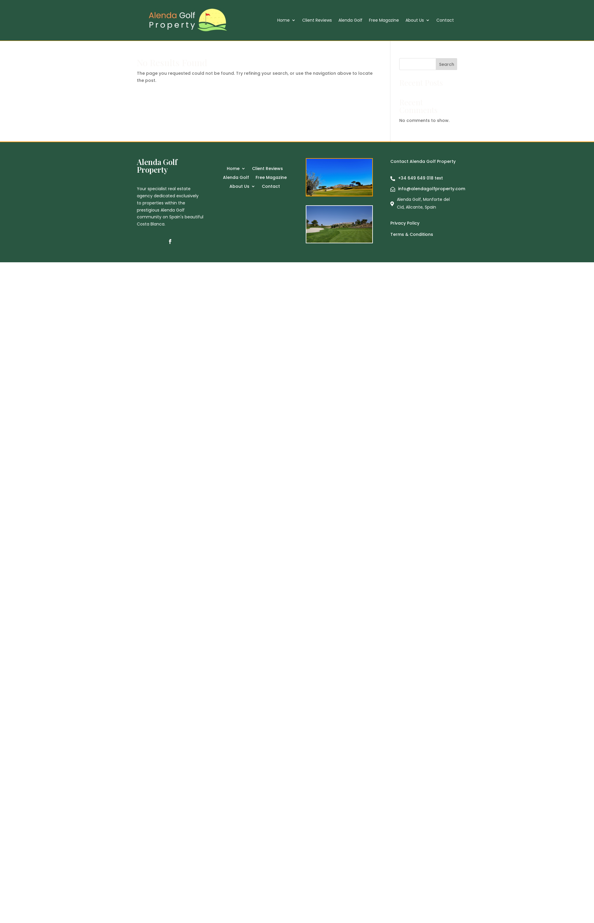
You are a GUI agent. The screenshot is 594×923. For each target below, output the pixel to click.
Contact (445, 20)
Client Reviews (317, 20)
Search (446, 64)
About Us (414, 20)
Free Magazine (384, 20)
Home (283, 20)
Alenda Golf (350, 20)
